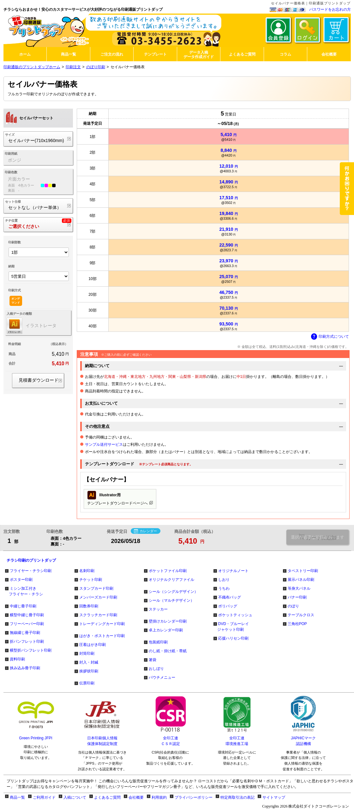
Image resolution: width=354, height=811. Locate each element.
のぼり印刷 (95, 67)
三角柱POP (297, 624)
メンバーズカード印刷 (98, 597)
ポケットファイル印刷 (168, 571)
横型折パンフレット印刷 (30, 650)
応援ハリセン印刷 (233, 638)
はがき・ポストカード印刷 (102, 636)
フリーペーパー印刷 (27, 624)
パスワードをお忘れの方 (330, 9)
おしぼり (156, 668)
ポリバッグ (227, 606)
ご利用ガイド (44, 797)
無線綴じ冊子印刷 (25, 632)
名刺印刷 (86, 571)
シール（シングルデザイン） (173, 591)
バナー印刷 (297, 597)
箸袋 (152, 660)
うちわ (224, 588)
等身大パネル (299, 588)
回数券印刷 (88, 606)
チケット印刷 (90, 579)
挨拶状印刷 (88, 671)
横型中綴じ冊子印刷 (27, 615)
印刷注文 (73, 67)
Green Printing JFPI (35, 738)
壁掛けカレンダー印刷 (168, 621)
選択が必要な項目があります (317, 537)
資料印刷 (17, 659)
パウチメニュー (162, 677)
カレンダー (145, 531)
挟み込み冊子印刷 (25, 668)
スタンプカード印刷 (96, 588)
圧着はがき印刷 (92, 644)
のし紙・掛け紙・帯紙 (168, 651)
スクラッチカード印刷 (98, 615)
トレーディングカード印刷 (102, 624)
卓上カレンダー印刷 (166, 630)
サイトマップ (273, 797)
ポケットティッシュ (235, 615)
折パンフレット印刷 (27, 641)
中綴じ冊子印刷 (23, 606)
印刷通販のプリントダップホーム (31, 67)
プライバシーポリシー (194, 797)
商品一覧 (17, 797)
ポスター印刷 (21, 579)
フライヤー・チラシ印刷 (30, 571)
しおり (224, 579)
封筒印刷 (86, 653)
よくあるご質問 (107, 797)
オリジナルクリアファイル (171, 579)
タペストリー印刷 (303, 571)
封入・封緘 (88, 662)
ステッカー (158, 609)
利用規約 (159, 797)
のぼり (293, 606)
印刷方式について (330, 337)
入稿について (74, 797)
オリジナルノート (233, 571)
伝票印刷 (86, 683)
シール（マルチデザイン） (171, 600)
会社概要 (136, 797)
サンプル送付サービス (104, 444)
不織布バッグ (229, 597)
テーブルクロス (301, 615)
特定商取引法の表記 (237, 797)
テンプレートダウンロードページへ (120, 498)
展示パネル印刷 (301, 579)
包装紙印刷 (158, 642)
